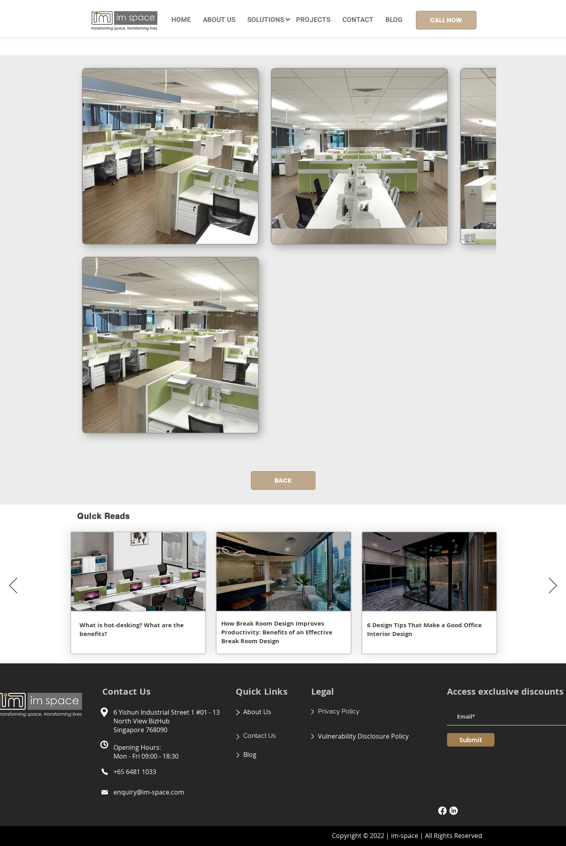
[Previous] (13, 586)
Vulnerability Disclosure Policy (363, 736)
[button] (265, 20)
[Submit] (471, 740)
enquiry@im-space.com (148, 792)
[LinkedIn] (453, 810)
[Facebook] (442, 810)
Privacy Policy (338, 711)
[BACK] (283, 480)
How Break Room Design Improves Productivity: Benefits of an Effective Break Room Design (276, 632)
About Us (257, 711)
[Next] (553, 586)
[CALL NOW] (446, 20)
